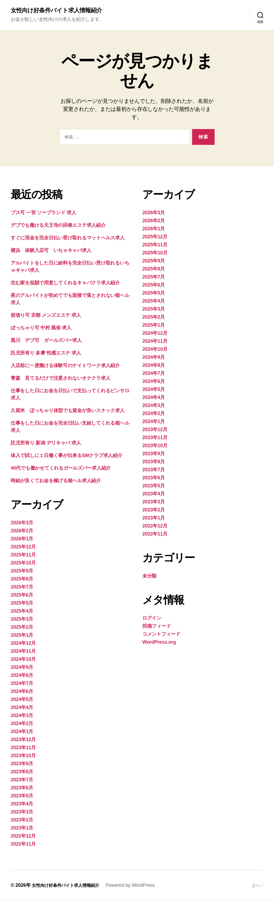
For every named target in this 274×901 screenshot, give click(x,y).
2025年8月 (22, 579)
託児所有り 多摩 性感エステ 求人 (46, 353)
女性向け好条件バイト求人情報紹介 (60, 10)
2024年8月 (22, 675)
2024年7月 (22, 684)
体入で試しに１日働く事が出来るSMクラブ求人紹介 (66, 456)
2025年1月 (22, 635)
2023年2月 (22, 820)
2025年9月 (22, 571)
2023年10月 (23, 756)
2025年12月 (23, 547)
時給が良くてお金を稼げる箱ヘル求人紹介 (56, 481)
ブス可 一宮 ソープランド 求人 (43, 213)
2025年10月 (23, 563)
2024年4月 (22, 708)
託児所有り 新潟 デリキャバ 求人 (46, 443)
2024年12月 (23, 643)
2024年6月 (22, 692)
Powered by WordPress (138, 885)
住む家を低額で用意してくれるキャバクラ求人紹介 (65, 283)
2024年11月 (23, 651)
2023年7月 (22, 780)
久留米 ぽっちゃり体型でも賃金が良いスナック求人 (68, 411)
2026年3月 (22, 523)
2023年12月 (23, 740)
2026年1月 (22, 539)
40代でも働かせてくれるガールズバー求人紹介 (61, 468)
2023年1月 (22, 828)
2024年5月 (22, 700)
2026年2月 (22, 531)
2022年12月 (23, 836)
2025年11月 (23, 555)
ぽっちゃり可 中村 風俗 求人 (41, 328)
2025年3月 (22, 619)
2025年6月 (22, 595)
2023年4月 (22, 804)
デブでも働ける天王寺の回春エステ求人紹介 (58, 225)
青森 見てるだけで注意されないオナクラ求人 (60, 378)
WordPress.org (159, 642)
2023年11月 (23, 748)
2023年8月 (22, 772)
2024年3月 (22, 716)
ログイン (151, 618)
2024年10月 (23, 659)
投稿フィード (156, 626)
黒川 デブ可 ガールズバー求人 (46, 341)
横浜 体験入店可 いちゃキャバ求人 (51, 251)
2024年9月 (22, 667)
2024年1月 (22, 732)
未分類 (149, 576)
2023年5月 (22, 796)
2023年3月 (22, 812)
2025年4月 (22, 611)
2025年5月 (22, 603)
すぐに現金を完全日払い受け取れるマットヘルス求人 (68, 238)
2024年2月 (22, 724)
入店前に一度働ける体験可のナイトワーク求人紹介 (65, 366)
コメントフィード (161, 634)
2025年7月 (22, 587)
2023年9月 (22, 764)
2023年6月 (22, 788)
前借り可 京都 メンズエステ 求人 (46, 315)
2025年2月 (22, 627)
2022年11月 (23, 844)
